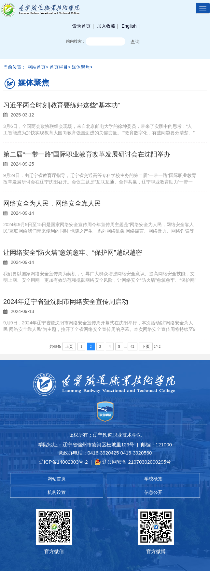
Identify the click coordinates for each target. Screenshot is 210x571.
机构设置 (57, 492)
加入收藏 (106, 26)
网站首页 (57, 478)
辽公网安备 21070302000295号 (132, 462)
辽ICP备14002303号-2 (63, 462)
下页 (146, 346)
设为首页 (81, 26)
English (128, 26)
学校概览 (153, 478)
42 (132, 346)
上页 (69, 346)
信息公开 (153, 492)
